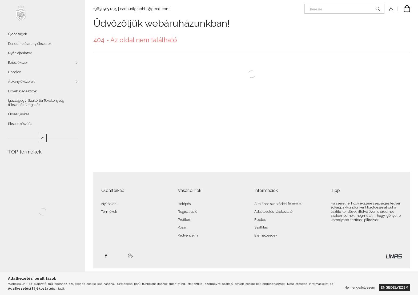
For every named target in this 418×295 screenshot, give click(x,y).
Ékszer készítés (20, 124)
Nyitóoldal (109, 204)
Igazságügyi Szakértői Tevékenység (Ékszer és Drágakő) (36, 103)
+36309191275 (105, 9)
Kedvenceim (188, 235)
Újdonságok (17, 34)
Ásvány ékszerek (21, 82)
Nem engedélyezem (359, 287)
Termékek (109, 212)
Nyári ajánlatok (20, 53)
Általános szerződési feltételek (278, 204)
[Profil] (391, 9)
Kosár (182, 227)
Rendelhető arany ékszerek (29, 44)
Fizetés (260, 220)
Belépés (184, 204)
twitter (117, 255)
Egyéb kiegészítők (22, 91)
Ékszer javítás (18, 114)
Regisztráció (187, 212)
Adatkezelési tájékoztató (273, 212)
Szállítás (261, 227)
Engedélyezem (394, 287)
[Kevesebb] (43, 138)
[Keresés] (344, 9)
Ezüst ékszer (18, 63)
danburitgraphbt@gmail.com (145, 9)
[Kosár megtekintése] (404, 9)
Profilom (184, 220)
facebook (105, 255)
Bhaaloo (14, 72)
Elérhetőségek (265, 235)
